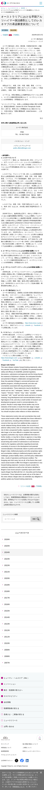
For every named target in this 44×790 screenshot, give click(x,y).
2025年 (7, 546)
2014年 (7, 617)
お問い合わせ (9, 726)
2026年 (7, 539)
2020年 (7, 578)
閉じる (40, 772)
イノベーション (10, 684)
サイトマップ (5, 744)
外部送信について (6, 747)
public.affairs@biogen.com (22, 148)
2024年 (23, 8)
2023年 (7, 559)
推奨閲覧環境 (5, 751)
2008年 (7, 656)
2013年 (7, 624)
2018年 (7, 591)
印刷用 (11, 35)
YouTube (16, 360)
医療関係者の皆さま (11, 708)
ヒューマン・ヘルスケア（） (16, 678)
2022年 (7, 565)
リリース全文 (31, 486)
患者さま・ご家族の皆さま (14, 714)
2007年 (7, 663)
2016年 (7, 604)
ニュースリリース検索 (10, 514)
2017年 (7, 598)
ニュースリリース (13, 8)
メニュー (40, 3)
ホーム (3, 8)
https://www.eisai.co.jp (32, 323)
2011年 (7, 637)
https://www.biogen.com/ (10, 358)
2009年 (7, 650)
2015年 (7, 611)
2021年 (7, 572)
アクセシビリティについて (8, 755)
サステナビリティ (10, 696)
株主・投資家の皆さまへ (13, 690)
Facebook (38, 325)
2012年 (7, 630)
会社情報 (7, 702)
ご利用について (27, 747)
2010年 (7, 643)
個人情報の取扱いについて (30, 744)
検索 (34, 519)
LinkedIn (28, 325)
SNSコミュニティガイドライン (32, 751)
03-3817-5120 (24, 134)
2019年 (7, 585)
